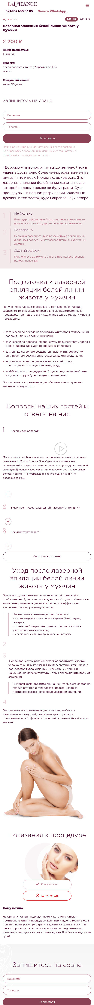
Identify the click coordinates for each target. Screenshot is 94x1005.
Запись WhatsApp (52, 11)
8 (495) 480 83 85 (19, 11)
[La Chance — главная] (22, 3)
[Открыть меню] (87, 4)
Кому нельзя (49, 896)
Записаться (47, 138)
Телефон (13, 127)
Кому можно (49, 884)
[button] (47, 430)
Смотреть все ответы (47, 556)
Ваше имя (13, 115)
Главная (12, 19)
